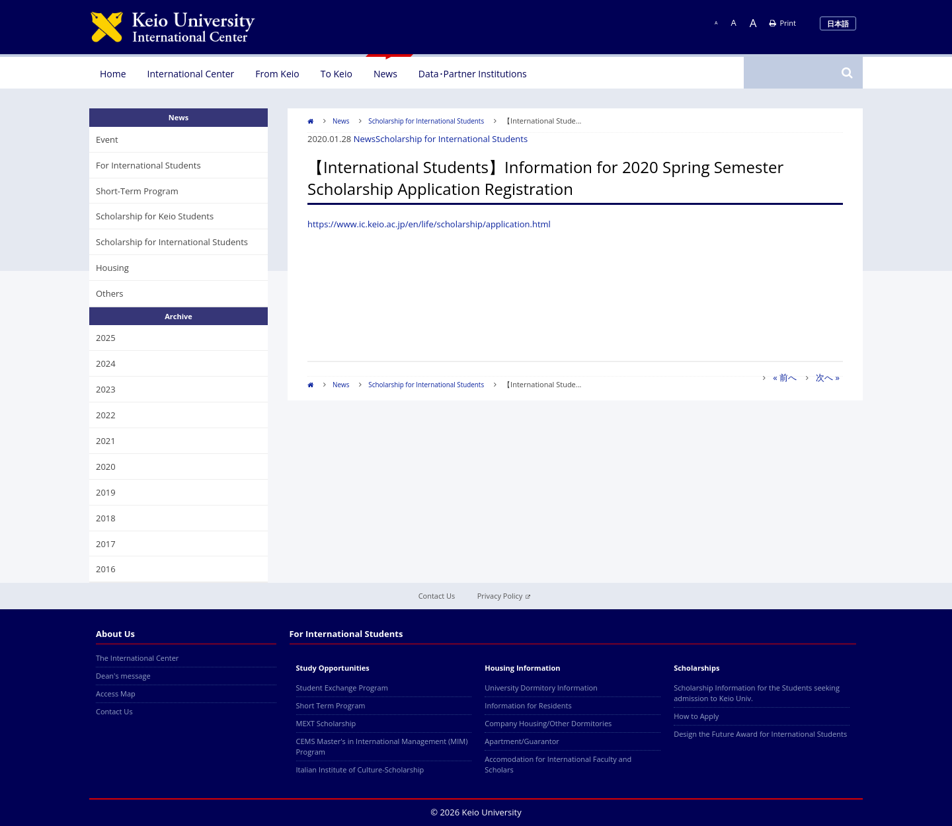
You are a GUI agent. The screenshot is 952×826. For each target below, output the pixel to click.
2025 (106, 338)
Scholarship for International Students (426, 121)
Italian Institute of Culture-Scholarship (360, 769)
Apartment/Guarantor (522, 741)
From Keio (277, 73)
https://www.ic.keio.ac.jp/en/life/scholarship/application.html (429, 224)
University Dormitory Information (541, 688)
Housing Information (522, 668)
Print (783, 23)
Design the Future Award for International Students (760, 734)
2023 (106, 389)
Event (107, 139)
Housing (112, 268)
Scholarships (696, 668)
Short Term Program (331, 705)
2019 (106, 492)
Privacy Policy (504, 596)
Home (113, 73)
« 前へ (785, 377)
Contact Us (437, 596)
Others (110, 293)
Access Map (116, 693)
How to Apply (696, 716)
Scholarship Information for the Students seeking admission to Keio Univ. (757, 693)
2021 (106, 441)
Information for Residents (528, 705)
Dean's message (123, 676)
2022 (106, 415)
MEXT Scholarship (326, 723)
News (385, 73)
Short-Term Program (137, 191)
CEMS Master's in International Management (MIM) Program (382, 746)
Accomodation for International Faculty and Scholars (558, 764)
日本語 (838, 23)
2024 (106, 363)
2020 (106, 466)
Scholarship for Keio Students (155, 216)
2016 (106, 569)
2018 (106, 518)
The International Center (137, 658)
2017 (106, 544)
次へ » (828, 377)
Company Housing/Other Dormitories (548, 723)
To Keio (336, 73)
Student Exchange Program (342, 688)
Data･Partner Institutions (472, 73)
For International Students (148, 165)
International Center (191, 73)
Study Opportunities (333, 668)
